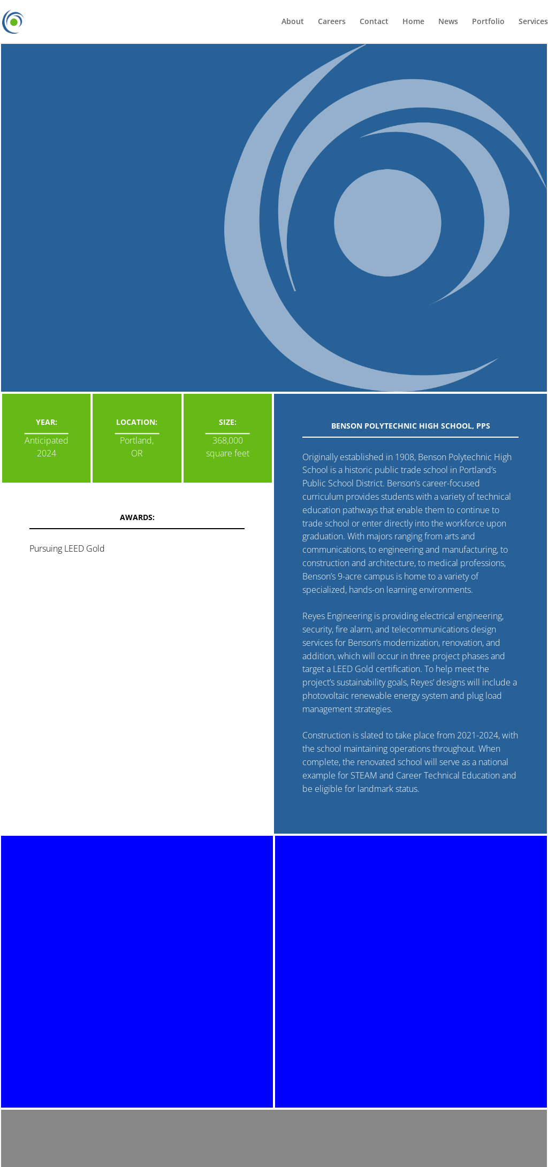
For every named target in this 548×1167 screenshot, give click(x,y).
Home (413, 22)
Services (533, 22)
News (448, 22)
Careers (332, 22)
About (292, 22)
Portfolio (488, 22)
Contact (374, 22)
